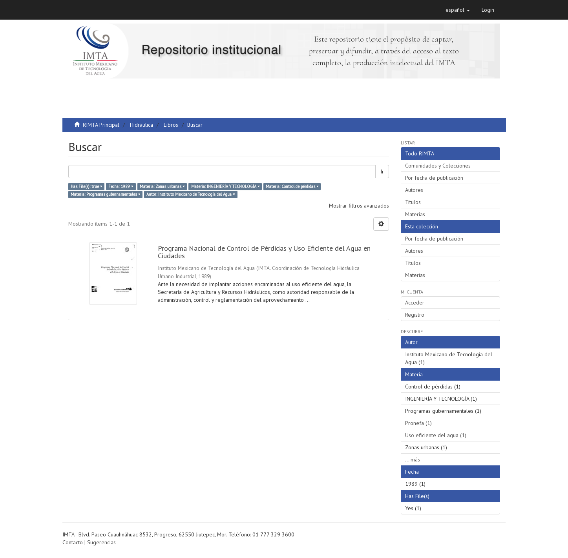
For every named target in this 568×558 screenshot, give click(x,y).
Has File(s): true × (86, 186)
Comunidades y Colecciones (438, 165)
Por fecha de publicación (434, 177)
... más (412, 459)
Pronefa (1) (418, 423)
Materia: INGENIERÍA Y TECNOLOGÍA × (225, 186)
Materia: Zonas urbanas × (162, 186)
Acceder (414, 302)
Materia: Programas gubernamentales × (105, 194)
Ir (382, 171)
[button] (458, 10)
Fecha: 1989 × (120, 186)
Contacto (72, 542)
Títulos (413, 202)
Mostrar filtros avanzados (359, 205)
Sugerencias (101, 542)
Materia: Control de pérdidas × (292, 186)
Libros (171, 124)
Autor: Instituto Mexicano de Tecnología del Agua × (190, 194)
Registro (414, 314)
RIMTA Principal (101, 124)
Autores (414, 189)
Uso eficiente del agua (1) (435, 435)
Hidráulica (141, 124)
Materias (415, 214)
